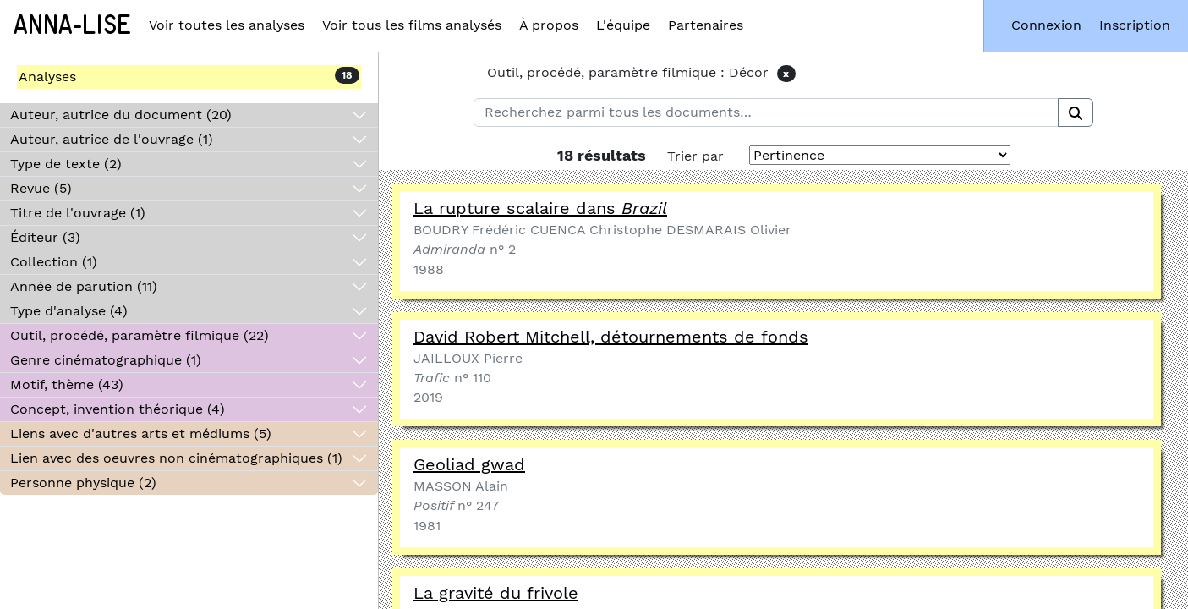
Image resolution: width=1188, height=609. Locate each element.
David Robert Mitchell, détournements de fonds (610, 336)
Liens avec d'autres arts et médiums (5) (140, 433)
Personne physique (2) (83, 483)
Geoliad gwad (469, 464)
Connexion (1046, 25)
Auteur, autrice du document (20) (121, 115)
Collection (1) (53, 262)
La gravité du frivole (495, 593)
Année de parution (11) (83, 286)
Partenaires (705, 25)
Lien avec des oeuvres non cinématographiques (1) (176, 458)
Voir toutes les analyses (226, 25)
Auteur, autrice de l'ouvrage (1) (111, 139)
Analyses (47, 77)
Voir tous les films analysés (411, 25)
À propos (548, 25)
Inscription (1134, 25)
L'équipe (623, 25)
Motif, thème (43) (66, 384)
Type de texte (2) (66, 164)
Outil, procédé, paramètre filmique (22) (139, 335)
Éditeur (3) (45, 237)
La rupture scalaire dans (540, 208)
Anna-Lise (72, 25)
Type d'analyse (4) (69, 311)
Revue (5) (41, 188)
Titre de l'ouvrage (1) (77, 213)
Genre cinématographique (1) (105, 360)
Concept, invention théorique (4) (117, 409)
